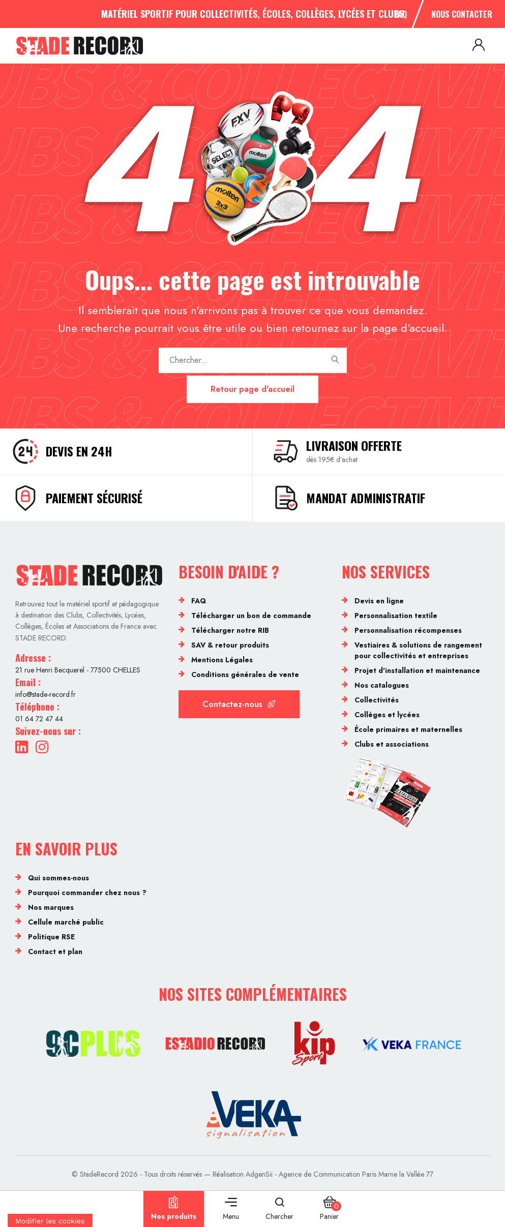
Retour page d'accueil (252, 389)
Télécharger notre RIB (230, 630)
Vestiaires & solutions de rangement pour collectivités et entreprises (418, 650)
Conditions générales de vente (245, 674)
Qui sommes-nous (58, 878)
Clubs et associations (391, 744)
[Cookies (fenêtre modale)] (50, 1220)
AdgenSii (259, 1174)
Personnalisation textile (395, 615)
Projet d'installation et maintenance (417, 670)
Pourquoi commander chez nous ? (87, 892)
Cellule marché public (66, 922)
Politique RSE (51, 937)
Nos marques (51, 907)
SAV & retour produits (230, 645)
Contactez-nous (239, 704)
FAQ (401, 14)
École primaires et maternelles (408, 729)
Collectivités (376, 700)
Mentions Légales (222, 660)
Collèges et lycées (387, 715)
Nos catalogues (381, 685)
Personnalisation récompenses (408, 630)
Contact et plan (55, 951)
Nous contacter (461, 14)
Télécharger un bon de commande (251, 615)
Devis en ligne (379, 601)
